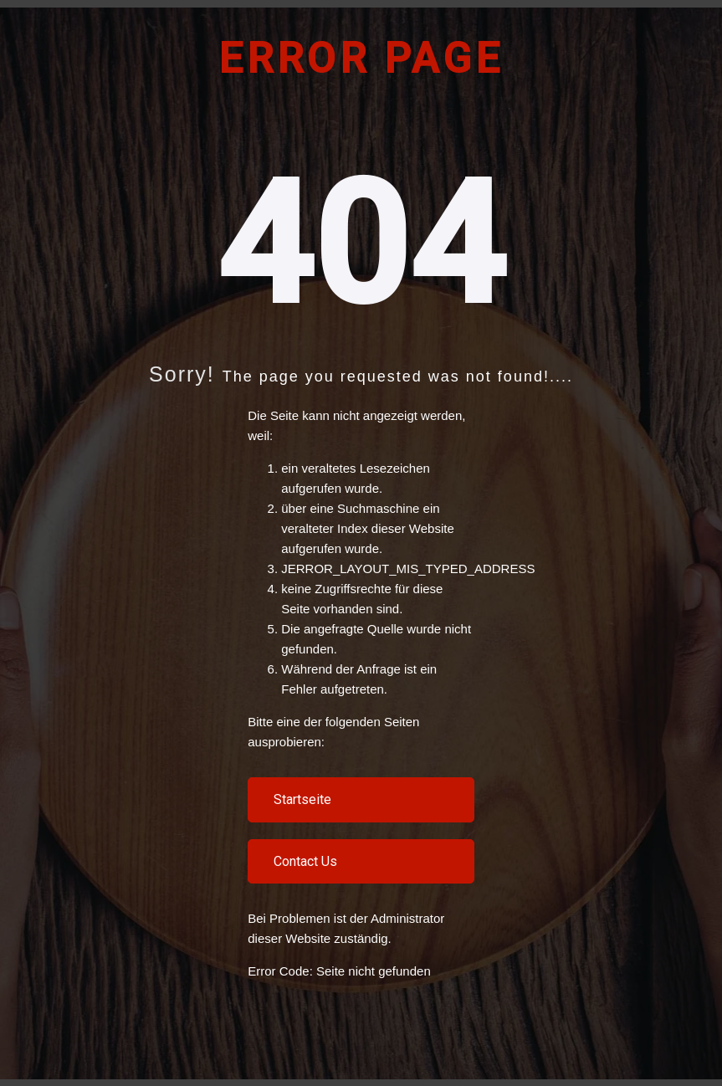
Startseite (302, 799)
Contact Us (305, 861)
